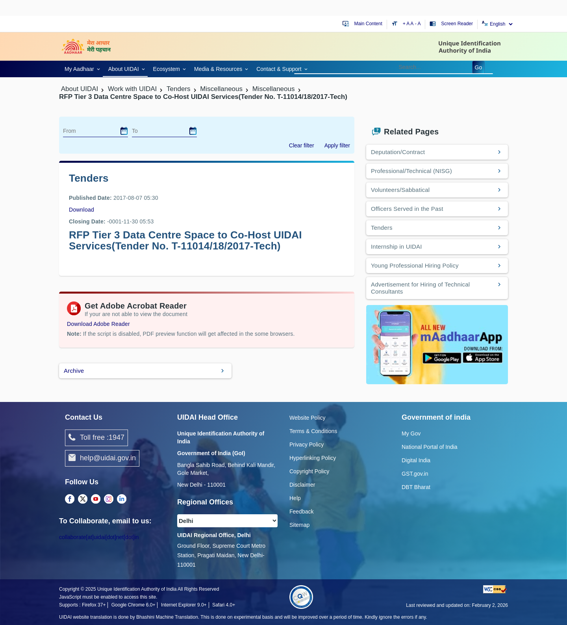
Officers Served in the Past (407, 208)
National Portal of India (430, 447)
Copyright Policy (309, 471)
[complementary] (69, 499)
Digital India (416, 460)
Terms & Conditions (313, 431)
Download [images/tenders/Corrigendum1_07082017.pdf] (81, 209)
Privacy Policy (306, 444)
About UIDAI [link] (123, 69)
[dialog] (124, 131)
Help (295, 498)
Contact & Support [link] (278, 69)
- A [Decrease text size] (418, 23)
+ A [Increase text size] (407, 23)
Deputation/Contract (398, 152)
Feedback (301, 511)
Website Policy (307, 418)
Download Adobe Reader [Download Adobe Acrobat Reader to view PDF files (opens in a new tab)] (98, 324)
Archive (74, 370)
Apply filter (337, 145)
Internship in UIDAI (396, 246)
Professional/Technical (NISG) (411, 170)
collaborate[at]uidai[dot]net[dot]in (99, 537)
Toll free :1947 (96, 438)
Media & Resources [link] (218, 69)
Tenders (382, 227)
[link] (81, 68)
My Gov (411, 433)
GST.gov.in (415, 474)
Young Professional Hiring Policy (415, 265)
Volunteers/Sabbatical (400, 189)
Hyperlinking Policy (312, 458)
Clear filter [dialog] (301, 145)
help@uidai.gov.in (102, 458)
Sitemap (299, 525)
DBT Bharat (416, 487)
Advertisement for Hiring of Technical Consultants (420, 288)
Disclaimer (302, 485)
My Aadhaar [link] (79, 69)
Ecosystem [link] (166, 69)
